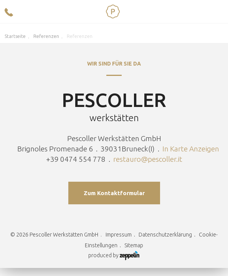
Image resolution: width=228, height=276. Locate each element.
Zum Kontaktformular (114, 193)
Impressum (119, 235)
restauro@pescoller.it (147, 159)
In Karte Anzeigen (190, 149)
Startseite (15, 36)
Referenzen (46, 36)
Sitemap (133, 245)
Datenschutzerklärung (165, 235)
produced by (113, 255)
